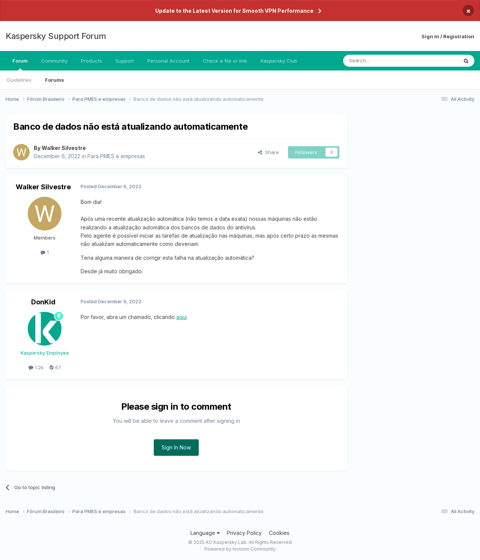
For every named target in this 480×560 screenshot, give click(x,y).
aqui (181, 317)
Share (268, 152)
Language (205, 533)
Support (125, 61)
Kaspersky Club (279, 61)
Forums (54, 80)
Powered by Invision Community (240, 549)
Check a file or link (225, 61)
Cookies (279, 533)
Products (91, 61)
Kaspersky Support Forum (56, 36)
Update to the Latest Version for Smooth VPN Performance (234, 10)
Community (54, 61)
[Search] (381, 61)
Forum (20, 64)
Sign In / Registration (448, 36)
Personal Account (168, 61)
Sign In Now (176, 447)
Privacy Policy (244, 533)
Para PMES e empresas (116, 156)
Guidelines (19, 80)
